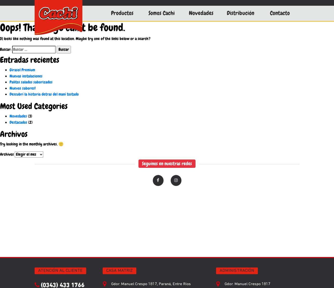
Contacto (280, 13)
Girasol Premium (22, 69)
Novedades (201, 13)
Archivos (7, 154)
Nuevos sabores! (23, 88)
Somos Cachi (161, 13)
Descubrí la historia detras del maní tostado (44, 94)
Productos (122, 13)
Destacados (18, 122)
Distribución (240, 13)
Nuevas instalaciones (26, 76)
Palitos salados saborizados (31, 82)
